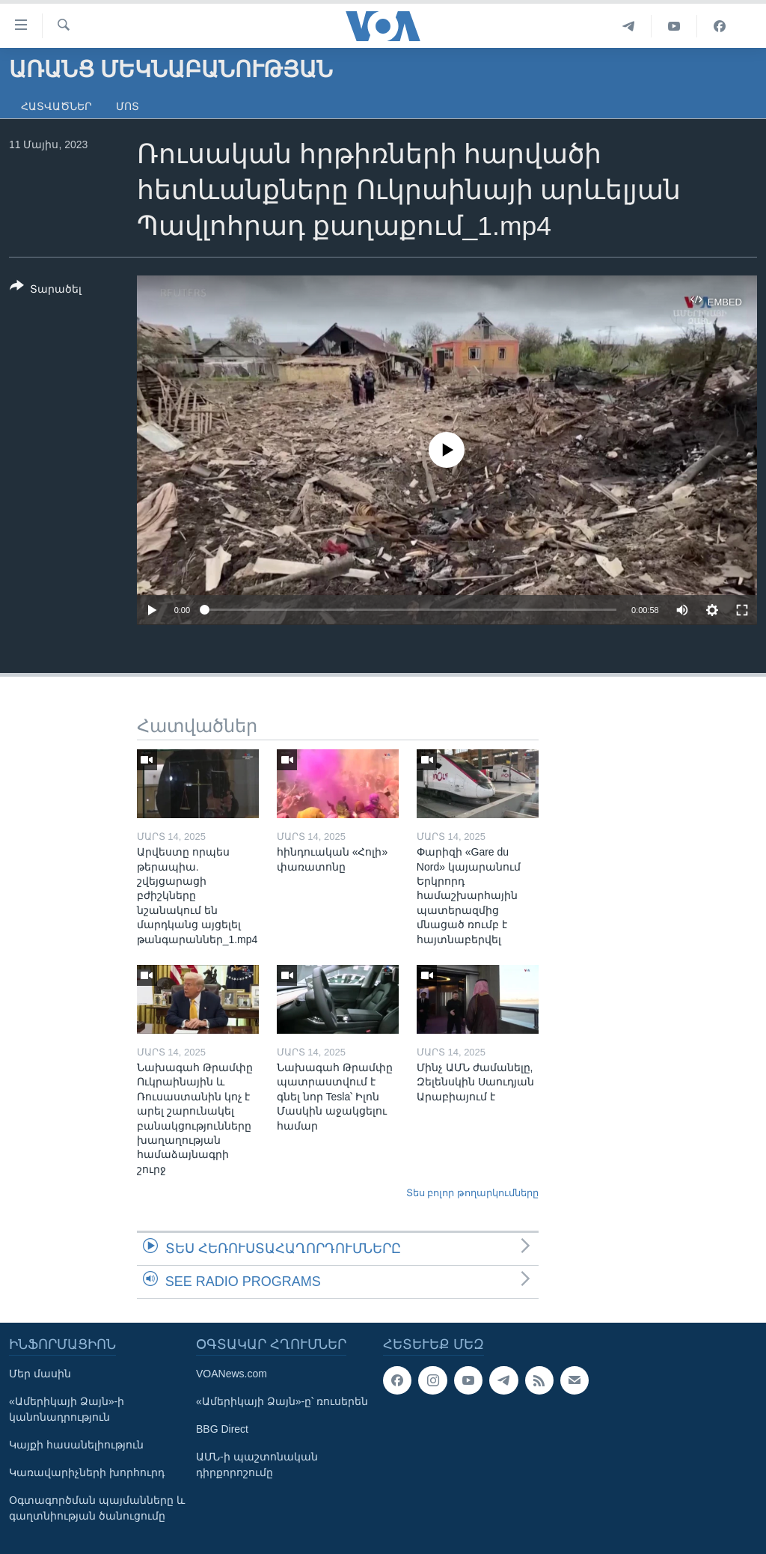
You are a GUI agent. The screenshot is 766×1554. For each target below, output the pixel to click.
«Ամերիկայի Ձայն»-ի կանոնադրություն (66, 1409)
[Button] (46, 290)
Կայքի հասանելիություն (76, 1445)
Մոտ (127, 106)
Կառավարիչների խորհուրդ (87, 1472)
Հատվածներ (56, 106)
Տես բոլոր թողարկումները (472, 1192)
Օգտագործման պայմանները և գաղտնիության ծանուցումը (97, 1508)
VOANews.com (231, 1374)
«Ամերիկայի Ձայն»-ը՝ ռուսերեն (282, 1401)
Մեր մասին (40, 1374)
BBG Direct (222, 1429)
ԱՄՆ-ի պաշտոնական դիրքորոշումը (257, 1464)
